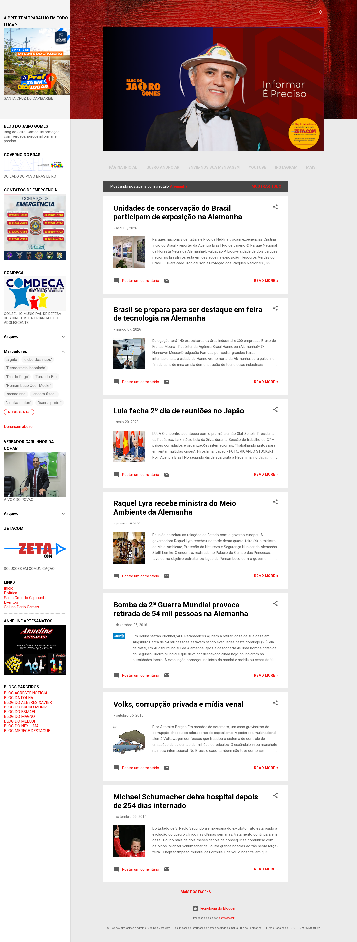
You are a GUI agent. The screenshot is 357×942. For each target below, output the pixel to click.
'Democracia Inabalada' (26, 368)
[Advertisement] (307, 256)
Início (8, 588)
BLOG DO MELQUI (19, 721)
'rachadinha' (16, 394)
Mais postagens (196, 893)
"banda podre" (50, 402)
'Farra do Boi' (46, 376)
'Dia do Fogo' (17, 376)
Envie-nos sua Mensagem (214, 167)
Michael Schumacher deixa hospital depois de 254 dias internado (185, 802)
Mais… (312, 167)
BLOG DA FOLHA (18, 697)
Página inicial (123, 167)
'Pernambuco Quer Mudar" (28, 385)
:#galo (11, 359)
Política (10, 593)
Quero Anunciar (162, 167)
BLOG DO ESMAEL (20, 711)
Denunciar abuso (18, 426)
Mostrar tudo (266, 187)
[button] (275, 208)
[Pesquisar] (321, 13)
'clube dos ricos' (38, 359)
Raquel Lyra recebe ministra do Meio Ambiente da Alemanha (174, 508)
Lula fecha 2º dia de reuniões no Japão (178, 411)
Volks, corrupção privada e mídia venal (178, 705)
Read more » (266, 281)
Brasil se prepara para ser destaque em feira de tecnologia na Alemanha (187, 314)
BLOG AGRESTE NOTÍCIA (25, 693)
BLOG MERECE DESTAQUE (27, 730)
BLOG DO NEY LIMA (21, 726)
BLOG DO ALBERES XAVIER (28, 702)
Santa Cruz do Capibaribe (26, 597)
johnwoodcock (226, 919)
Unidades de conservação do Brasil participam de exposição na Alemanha (177, 213)
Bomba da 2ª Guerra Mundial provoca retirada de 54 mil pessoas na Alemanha (180, 610)
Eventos (11, 602)
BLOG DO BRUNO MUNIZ (25, 707)
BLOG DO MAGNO (19, 716)
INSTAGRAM (286, 167)
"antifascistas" (18, 402)
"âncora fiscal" (44, 394)
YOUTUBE (257, 167)
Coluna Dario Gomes (21, 607)
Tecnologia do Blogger (214, 909)
